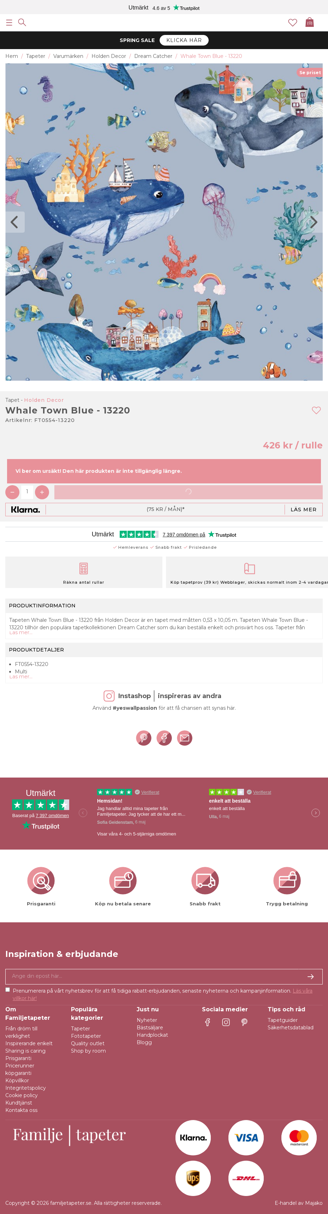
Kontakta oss (21, 1110)
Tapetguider (283, 1020)
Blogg (144, 1042)
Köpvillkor (17, 1080)
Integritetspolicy (25, 1088)
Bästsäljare (150, 1027)
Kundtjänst (18, 1103)
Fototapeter (86, 1036)
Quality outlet (88, 1043)
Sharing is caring (25, 1051)
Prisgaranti (18, 1058)
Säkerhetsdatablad (291, 1027)
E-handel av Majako (299, 1203)
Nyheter (147, 1020)
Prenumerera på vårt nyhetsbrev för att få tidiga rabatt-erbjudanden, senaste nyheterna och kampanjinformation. (162, 994)
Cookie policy (21, 1095)
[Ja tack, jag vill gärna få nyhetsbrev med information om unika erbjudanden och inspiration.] (164, 976)
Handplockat (152, 1035)
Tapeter (80, 1028)
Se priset (310, 72)
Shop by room (88, 1051)
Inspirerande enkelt (29, 1043)
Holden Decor (44, 400)
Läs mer (304, 509)
